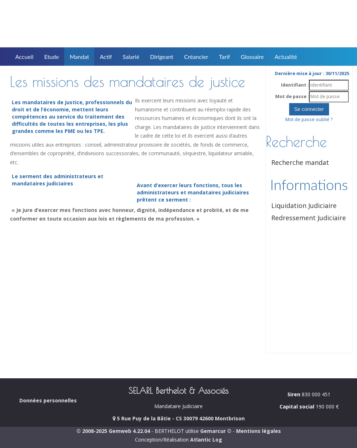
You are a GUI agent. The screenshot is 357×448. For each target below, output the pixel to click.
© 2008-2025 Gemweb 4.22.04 (113, 431)
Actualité (285, 56)
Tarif (224, 56)
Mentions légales (258, 431)
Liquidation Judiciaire (304, 205)
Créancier (196, 56)
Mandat (79, 56)
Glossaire (252, 56)
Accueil (24, 56)
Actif (106, 56)
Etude (51, 56)
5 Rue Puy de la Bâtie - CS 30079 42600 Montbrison (179, 418)
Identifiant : (295, 85)
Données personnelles (48, 400)
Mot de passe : (292, 96)
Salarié (131, 56)
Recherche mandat (300, 162)
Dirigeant (161, 56)
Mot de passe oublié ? (309, 119)
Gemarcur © (215, 431)
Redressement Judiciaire (308, 217)
